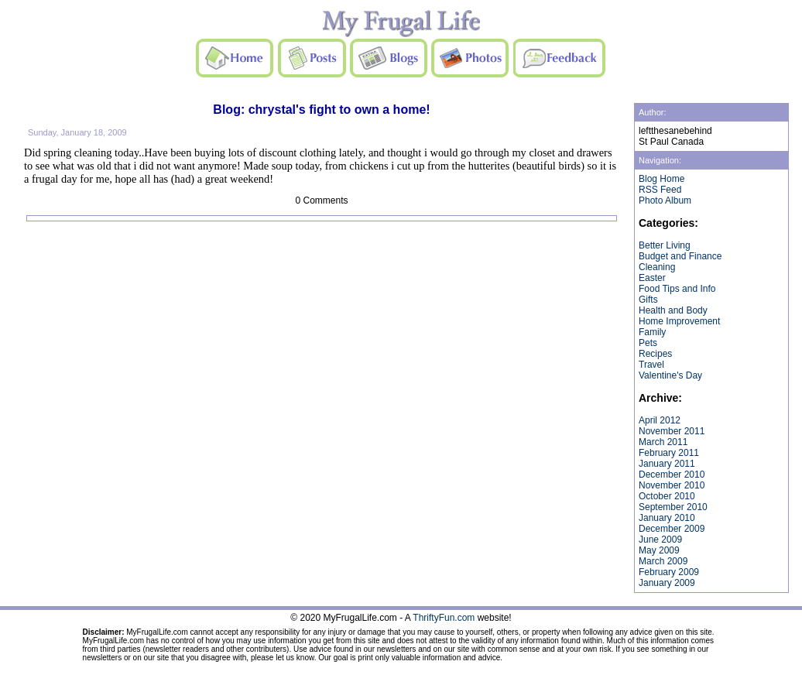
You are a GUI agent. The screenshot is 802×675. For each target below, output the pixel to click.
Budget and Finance (680, 256)
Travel (651, 364)
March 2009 (663, 561)
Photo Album (665, 200)
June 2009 (660, 539)
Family (652, 332)
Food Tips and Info (677, 288)
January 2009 (667, 582)
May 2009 (659, 550)
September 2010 (673, 507)
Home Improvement (679, 321)
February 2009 (669, 572)
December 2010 (671, 474)
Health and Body (673, 310)
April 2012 (659, 420)
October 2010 (667, 496)
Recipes (655, 353)
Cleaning (657, 267)
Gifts (648, 299)
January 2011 (667, 463)
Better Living (665, 245)
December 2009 (671, 528)
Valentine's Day (670, 375)
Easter (652, 277)
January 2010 (667, 517)
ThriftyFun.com (444, 617)
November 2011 (671, 431)
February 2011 (669, 452)
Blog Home (661, 178)
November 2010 (671, 485)
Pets (648, 343)
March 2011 (663, 442)
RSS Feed (660, 189)
